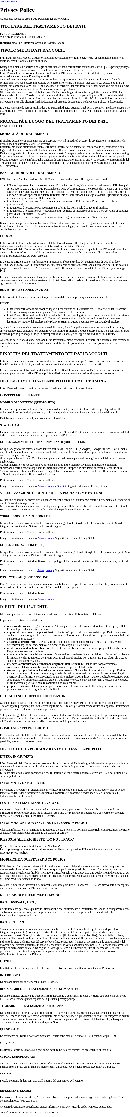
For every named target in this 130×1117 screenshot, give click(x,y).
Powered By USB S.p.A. (113, 1112)
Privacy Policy (45, 486)
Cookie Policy (69, 1112)
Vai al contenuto (9, 1)
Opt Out (61, 486)
